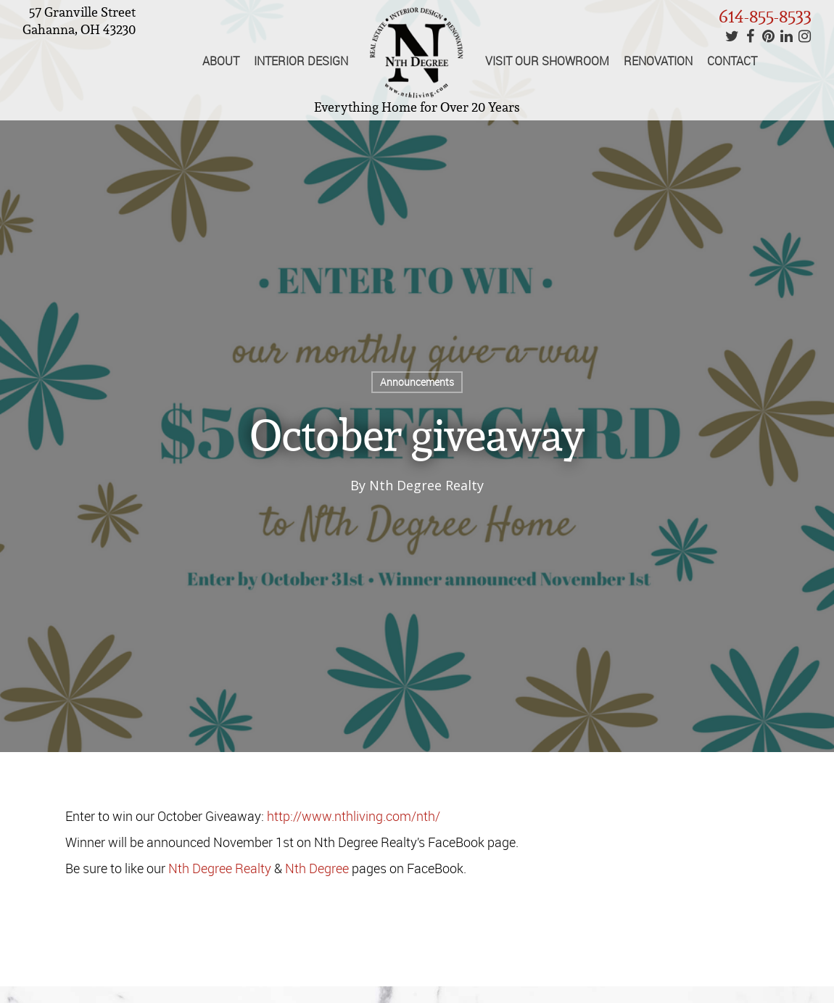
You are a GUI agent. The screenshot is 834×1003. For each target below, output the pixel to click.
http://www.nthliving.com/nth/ (356, 816)
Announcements (417, 382)
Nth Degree (317, 868)
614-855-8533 (765, 16)
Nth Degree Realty (426, 485)
